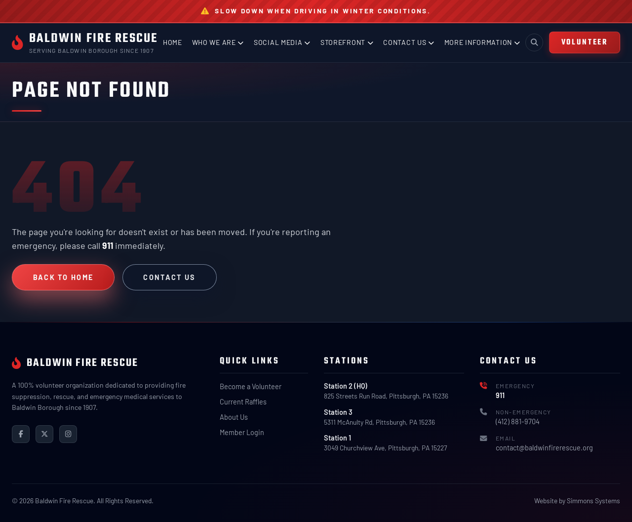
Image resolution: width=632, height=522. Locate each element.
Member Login (242, 432)
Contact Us (408, 42)
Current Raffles (243, 402)
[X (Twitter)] (44, 434)
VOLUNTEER (584, 42)
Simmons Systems (593, 500)
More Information (482, 42)
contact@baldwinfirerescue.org (544, 447)
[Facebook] (21, 434)
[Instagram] (68, 434)
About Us (234, 417)
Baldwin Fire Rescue (93, 38)
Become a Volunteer (250, 386)
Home (172, 42)
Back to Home (63, 277)
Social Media (282, 42)
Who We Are (218, 42)
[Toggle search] (534, 42)
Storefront (346, 42)
